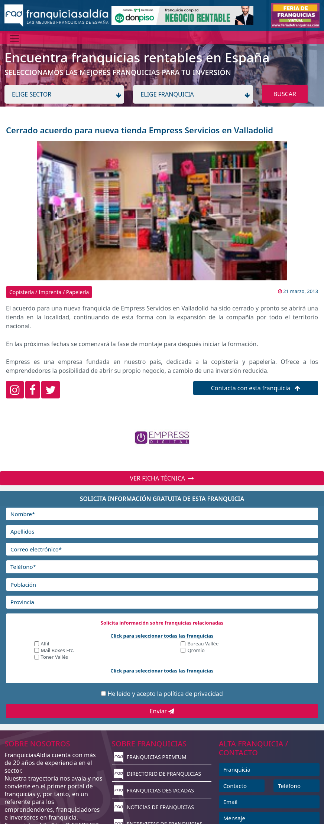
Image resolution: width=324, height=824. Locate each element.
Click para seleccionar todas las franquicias (161, 635)
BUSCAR (284, 94)
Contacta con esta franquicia (256, 388)
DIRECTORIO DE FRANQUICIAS (157, 773)
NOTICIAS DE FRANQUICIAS (154, 807)
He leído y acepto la (165, 694)
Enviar (162, 711)
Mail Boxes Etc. (57, 651)
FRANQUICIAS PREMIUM (150, 757)
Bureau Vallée (202, 644)
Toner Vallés (54, 657)
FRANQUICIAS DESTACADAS (154, 790)
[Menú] (14, 38)
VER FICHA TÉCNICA (162, 478)
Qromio (196, 651)
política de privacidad (193, 694)
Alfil (45, 644)
